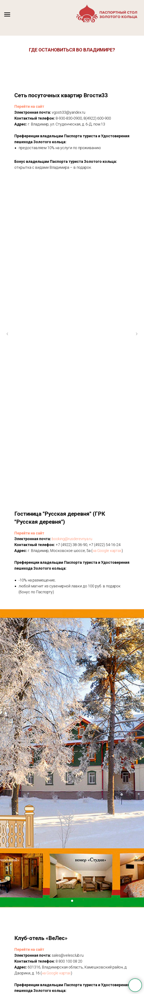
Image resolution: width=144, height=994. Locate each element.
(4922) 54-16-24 (107, 544)
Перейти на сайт (29, 106)
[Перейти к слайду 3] (70, 476)
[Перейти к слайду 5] (78, 476)
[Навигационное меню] (7, 14)
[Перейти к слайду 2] (66, 476)
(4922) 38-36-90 (74, 544)
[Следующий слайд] (136, 321)
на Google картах (107, 550)
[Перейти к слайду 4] (74, 476)
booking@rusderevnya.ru (72, 539)
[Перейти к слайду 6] (83, 476)
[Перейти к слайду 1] (61, 476)
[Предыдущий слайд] (7, 321)
